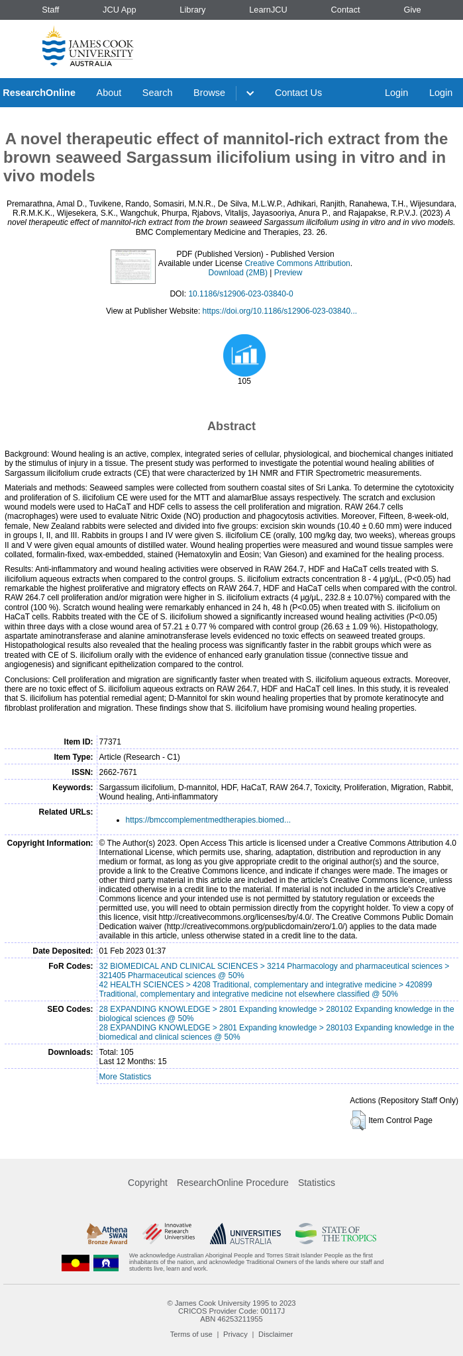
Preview (288, 272)
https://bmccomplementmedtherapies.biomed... (208, 820)
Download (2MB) (238, 272)
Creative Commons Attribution (297, 263)
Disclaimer (275, 1334)
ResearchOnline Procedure (233, 1182)
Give (412, 10)
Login (396, 92)
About (109, 92)
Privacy (235, 1334)
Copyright (148, 1182)
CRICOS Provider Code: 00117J (231, 1311)
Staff (50, 10)
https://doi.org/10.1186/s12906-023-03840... (280, 311)
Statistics (316, 1182)
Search (157, 92)
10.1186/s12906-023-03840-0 (240, 293)
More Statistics (125, 1076)
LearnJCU (268, 10)
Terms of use (191, 1334)
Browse (209, 92)
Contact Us (298, 92)
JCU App (119, 10)
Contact (345, 10)
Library (192, 10)
